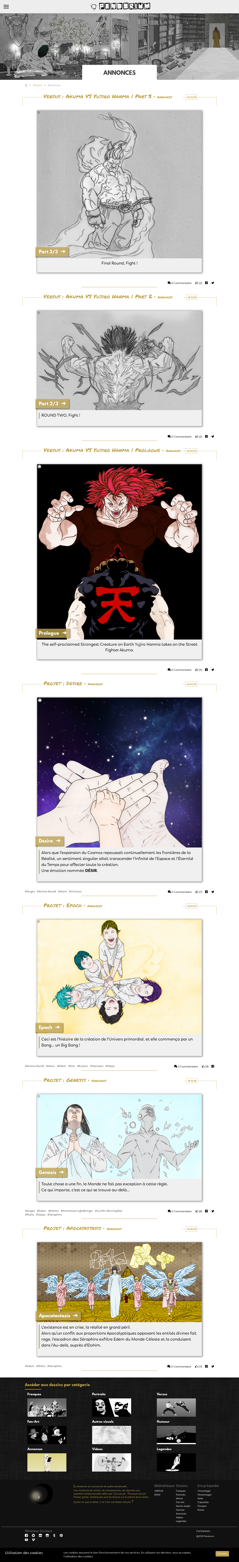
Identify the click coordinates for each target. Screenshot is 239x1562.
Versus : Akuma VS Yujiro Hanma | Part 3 (97, 96)
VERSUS (158, 1491)
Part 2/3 (52, 403)
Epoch (49, 1027)
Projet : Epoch (62, 905)
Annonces (164, 97)
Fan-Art (180, 1502)
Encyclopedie (208, 1486)
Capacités (203, 1502)
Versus (179, 1498)
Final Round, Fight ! (119, 263)
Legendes (181, 1521)
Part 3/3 (52, 251)
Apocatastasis (58, 1315)
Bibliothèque (164, 1486)
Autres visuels (183, 1506)
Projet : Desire (62, 683)
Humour (180, 1510)
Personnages (204, 1495)
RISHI (157, 1495)
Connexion (203, 1531)
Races (201, 1510)
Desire (49, 840)
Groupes (202, 1506)
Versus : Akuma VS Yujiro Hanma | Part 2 (97, 296)
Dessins (37, 85)
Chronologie (204, 1491)
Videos (179, 1517)
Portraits (180, 1495)
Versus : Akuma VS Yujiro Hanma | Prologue (101, 450)
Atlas (200, 1498)
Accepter (222, 1554)
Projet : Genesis (64, 1080)
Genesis (51, 1172)
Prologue (53, 633)
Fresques (181, 1491)
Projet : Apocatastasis (72, 1228)
